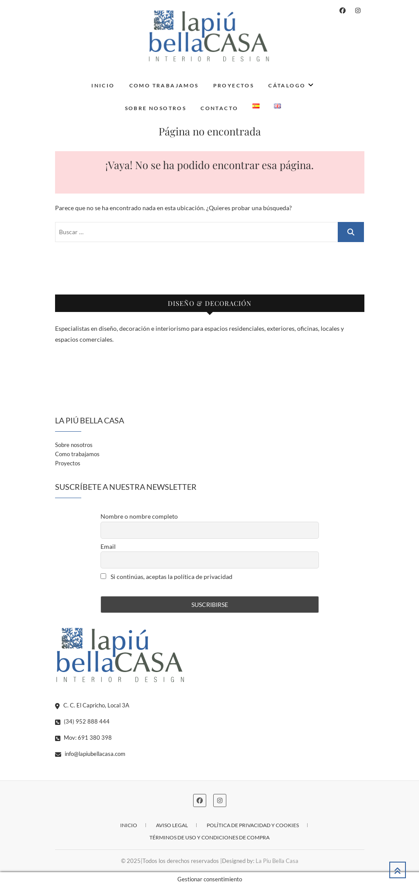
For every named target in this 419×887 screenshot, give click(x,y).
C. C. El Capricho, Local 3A (92, 705)
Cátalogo (286, 85)
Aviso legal (172, 825)
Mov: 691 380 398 (83, 737)
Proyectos (233, 85)
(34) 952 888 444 (82, 721)
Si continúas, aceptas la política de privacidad (166, 576)
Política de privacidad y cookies (253, 825)
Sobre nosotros (156, 108)
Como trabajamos (164, 85)
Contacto (219, 108)
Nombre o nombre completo (139, 516)
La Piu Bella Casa (277, 860)
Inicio (102, 85)
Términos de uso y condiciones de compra (209, 837)
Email (108, 546)
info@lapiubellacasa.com (90, 753)
